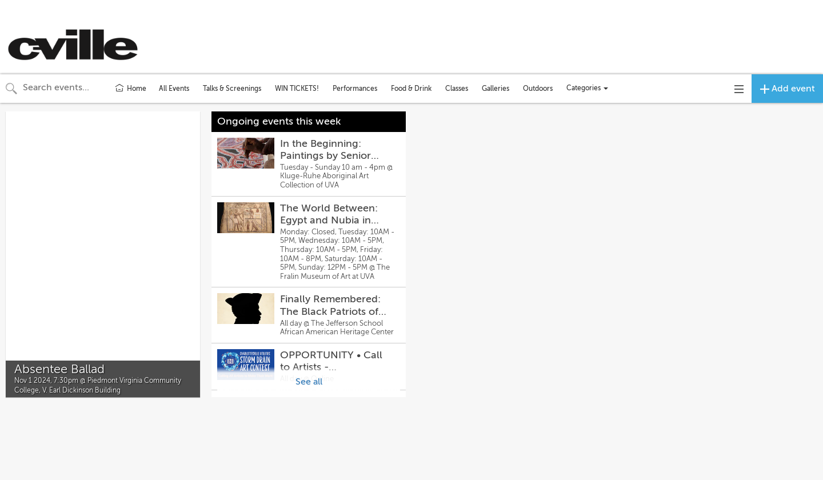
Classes (456, 89)
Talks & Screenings (232, 89)
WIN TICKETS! (297, 89)
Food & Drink (411, 89)
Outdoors (538, 89)
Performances (355, 89)
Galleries (495, 89)
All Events (174, 89)
